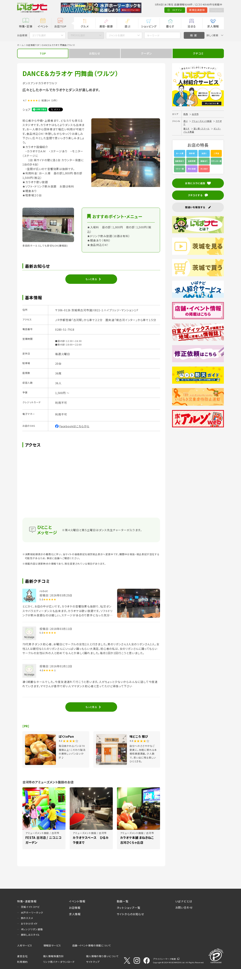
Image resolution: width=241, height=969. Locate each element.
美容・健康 (106, 26)
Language (215, 10)
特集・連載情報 (27, 901)
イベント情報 (77, 901)
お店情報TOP (33, 44)
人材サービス (24, 945)
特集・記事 (26, 26)
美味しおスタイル (30, 934)
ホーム (20, 44)
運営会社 (22, 956)
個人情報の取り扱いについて (102, 956)
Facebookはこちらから (74, 426)
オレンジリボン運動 (32, 929)
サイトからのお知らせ (130, 914)
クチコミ (198, 53)
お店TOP (60, 26)
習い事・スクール (202, 128)
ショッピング (149, 26)
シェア (26, 109)
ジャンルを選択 (117, 35)
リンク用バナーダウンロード (59, 962)
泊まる (192, 26)
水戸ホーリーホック (32, 912)
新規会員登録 (194, 10)
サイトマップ (93, 962)
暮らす (170, 26)
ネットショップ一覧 (128, 908)
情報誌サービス (52, 945)
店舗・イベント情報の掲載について (91, 945)
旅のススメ (27, 918)
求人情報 (213, 26)
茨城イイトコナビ (30, 907)
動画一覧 (123, 901)
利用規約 (22, 962)
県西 (185, 113)
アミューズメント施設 (202, 120)
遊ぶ (127, 26)
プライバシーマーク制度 (164, 958)
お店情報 (75, 908)
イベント (43, 26)
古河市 (195, 113)
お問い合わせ (184, 907)
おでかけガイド (29, 923)
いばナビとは (183, 901)
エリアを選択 (39, 35)
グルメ (85, 26)
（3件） (54, 100)
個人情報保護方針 (53, 956)
